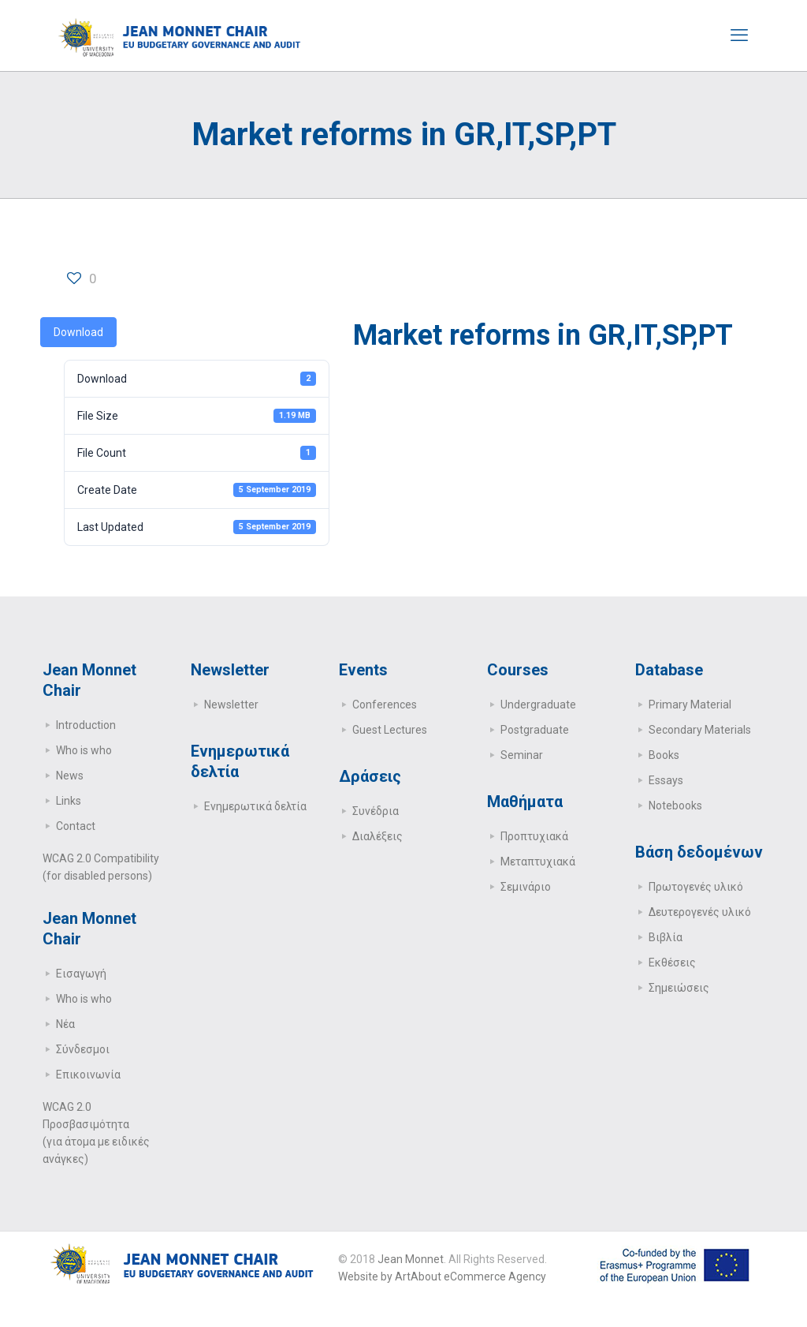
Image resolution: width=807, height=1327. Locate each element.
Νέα (65, 1024)
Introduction (86, 725)
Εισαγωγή (81, 973)
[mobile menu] (739, 35)
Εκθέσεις (672, 962)
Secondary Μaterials (700, 729)
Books (664, 755)
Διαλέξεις (377, 836)
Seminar (521, 755)
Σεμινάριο (525, 886)
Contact (75, 826)
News (70, 775)
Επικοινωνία (88, 1074)
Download (78, 332)
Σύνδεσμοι (83, 1049)
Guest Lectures (389, 729)
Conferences (384, 704)
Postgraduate (534, 729)
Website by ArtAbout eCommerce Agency (442, 1276)
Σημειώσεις (679, 987)
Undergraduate (538, 704)
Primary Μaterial (690, 704)
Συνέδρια (375, 811)
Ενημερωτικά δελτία (255, 806)
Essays (666, 780)
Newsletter (231, 704)
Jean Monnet (410, 1259)
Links (68, 800)
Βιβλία (665, 937)
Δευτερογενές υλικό (700, 912)
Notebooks (675, 805)
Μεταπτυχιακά (537, 861)
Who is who (84, 750)
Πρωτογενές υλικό (696, 886)
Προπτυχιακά (534, 836)
